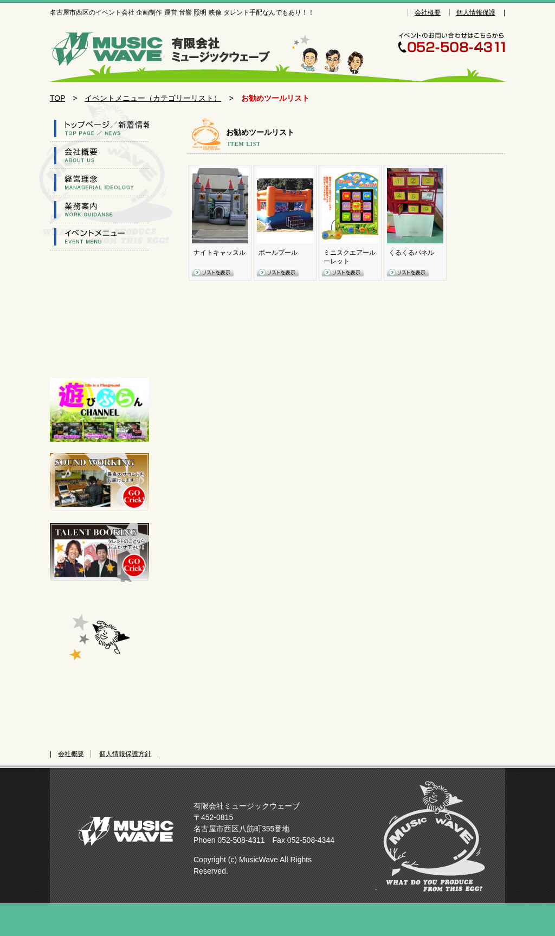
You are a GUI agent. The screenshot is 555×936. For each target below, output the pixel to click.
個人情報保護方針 (125, 754)
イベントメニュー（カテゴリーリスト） (153, 98)
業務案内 (99, 209)
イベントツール (99, 236)
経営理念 (99, 182)
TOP (57, 98)
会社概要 (428, 12)
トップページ (99, 128)
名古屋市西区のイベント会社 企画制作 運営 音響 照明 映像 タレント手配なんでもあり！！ (166, 48)
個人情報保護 (475, 12)
